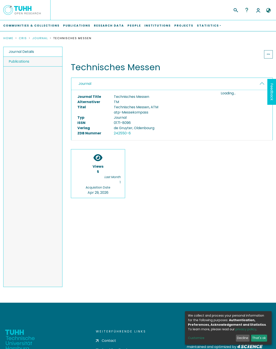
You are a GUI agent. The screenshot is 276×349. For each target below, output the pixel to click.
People (134, 25)
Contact (106, 340)
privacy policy (245, 329)
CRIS (23, 38)
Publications (76, 25)
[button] (268, 10)
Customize (196, 338)
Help (247, 10)
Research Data (109, 25)
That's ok (259, 338)
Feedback (271, 91)
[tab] (172, 84)
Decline (242, 338)
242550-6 (122, 133)
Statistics (251, 54)
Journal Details (21, 51)
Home (8, 38)
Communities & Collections (31, 25)
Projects (183, 25)
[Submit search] (235, 9)
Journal (40, 38)
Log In (258, 10)
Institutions (157, 25)
